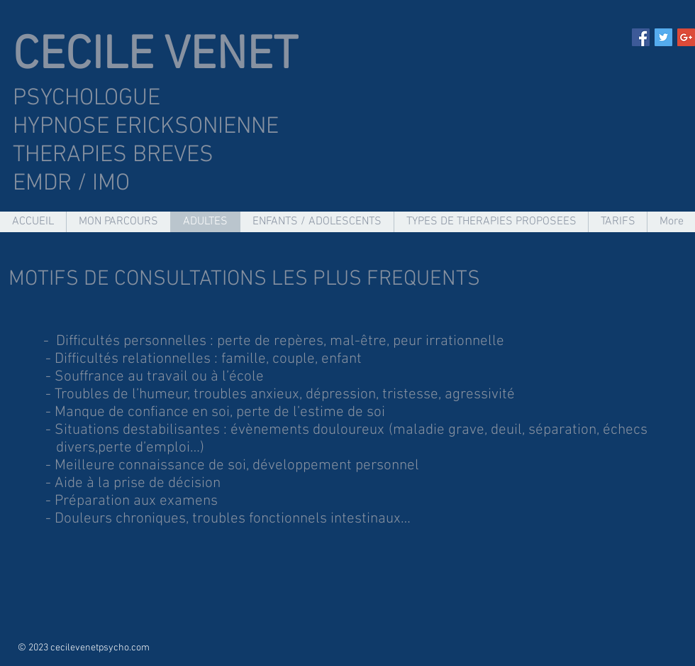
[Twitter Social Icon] (663, 37)
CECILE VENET (155, 56)
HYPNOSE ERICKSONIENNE (148, 127)
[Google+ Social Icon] (686, 37)
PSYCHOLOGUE (86, 98)
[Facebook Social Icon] (641, 37)
